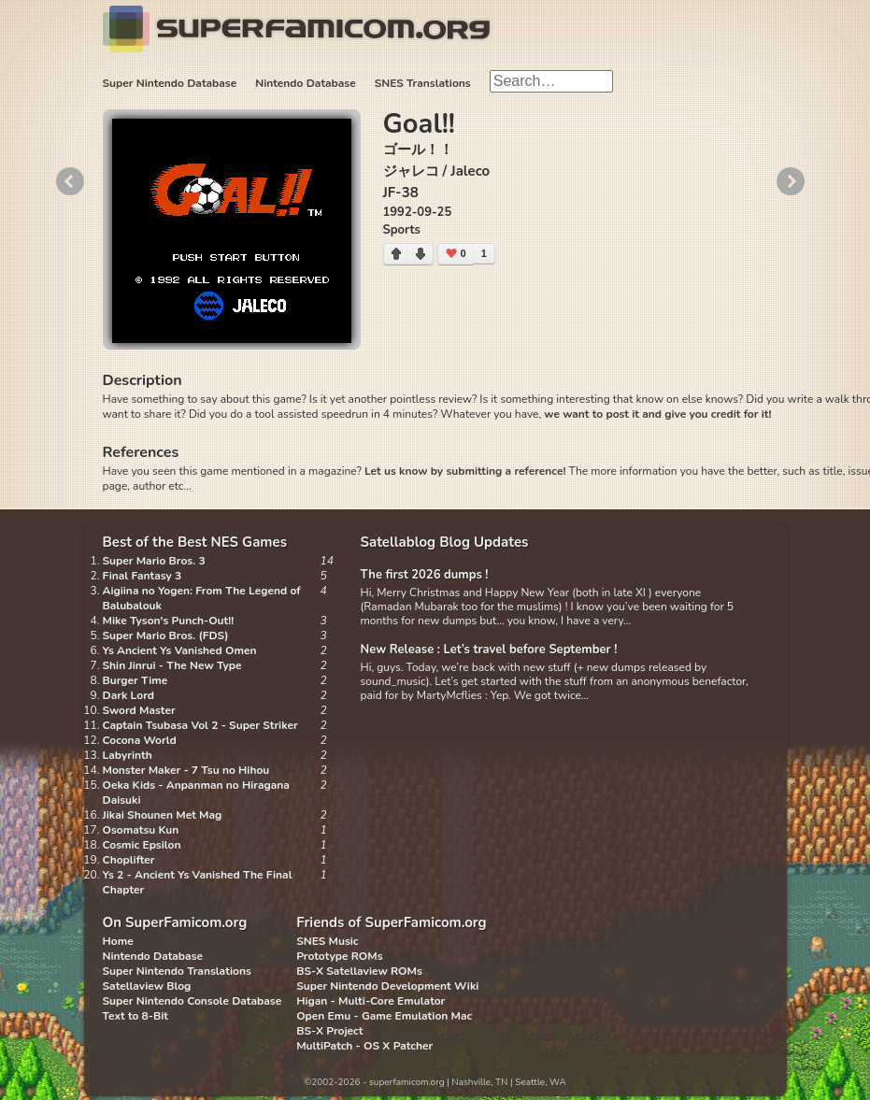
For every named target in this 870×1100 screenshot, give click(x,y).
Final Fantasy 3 (142, 575)
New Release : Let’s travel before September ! (489, 649)
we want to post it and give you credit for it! (657, 414)
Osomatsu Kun (141, 829)
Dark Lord (129, 695)
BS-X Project (329, 1030)
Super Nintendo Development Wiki (387, 986)
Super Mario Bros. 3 (154, 560)
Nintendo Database (305, 83)
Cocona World (140, 740)
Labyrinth (127, 755)
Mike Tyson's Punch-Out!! (169, 620)
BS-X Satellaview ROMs (359, 971)
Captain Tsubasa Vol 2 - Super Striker (200, 725)
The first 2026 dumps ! (425, 574)
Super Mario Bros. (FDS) (166, 635)
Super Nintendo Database (170, 83)
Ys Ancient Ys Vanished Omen (180, 650)
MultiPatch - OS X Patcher (364, 1045)
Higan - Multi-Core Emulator (370, 1000)
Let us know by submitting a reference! (464, 471)
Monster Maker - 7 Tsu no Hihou (186, 770)
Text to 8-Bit (135, 1015)
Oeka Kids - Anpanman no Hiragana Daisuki (196, 792)
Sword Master (139, 710)
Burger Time (135, 680)
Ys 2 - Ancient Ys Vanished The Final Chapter (197, 882)
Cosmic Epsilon (142, 844)
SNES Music (327, 941)
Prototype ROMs (339, 956)
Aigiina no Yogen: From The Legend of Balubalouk (202, 598)
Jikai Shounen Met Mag (162, 814)
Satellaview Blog (147, 986)
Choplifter (129, 859)
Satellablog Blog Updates (445, 542)
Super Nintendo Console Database (192, 1000)
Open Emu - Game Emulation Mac (384, 1015)
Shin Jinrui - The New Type (172, 665)
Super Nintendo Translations (177, 971)
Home (118, 941)
